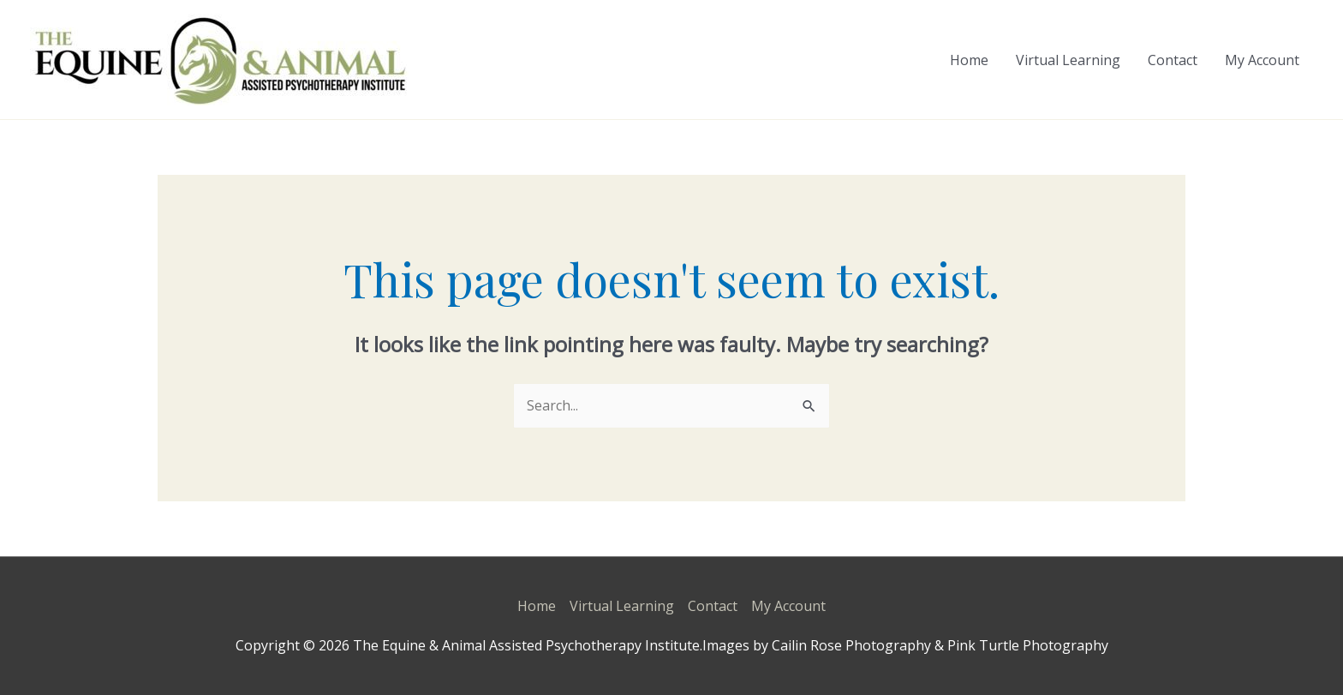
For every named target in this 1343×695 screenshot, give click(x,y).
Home (969, 60)
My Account (1262, 60)
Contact (1172, 60)
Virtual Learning (1068, 60)
